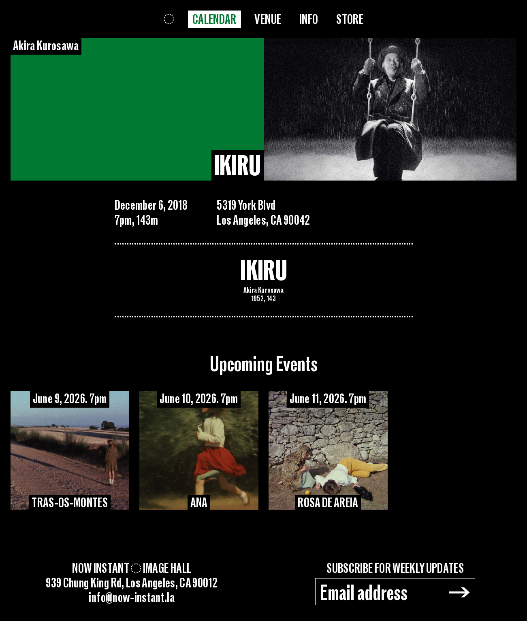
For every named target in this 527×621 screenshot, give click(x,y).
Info (308, 20)
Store (349, 20)
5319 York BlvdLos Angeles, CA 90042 (263, 212)
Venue (267, 20)
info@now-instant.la (132, 598)
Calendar (214, 20)
